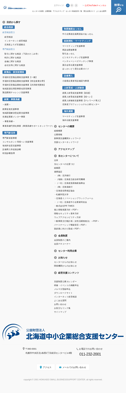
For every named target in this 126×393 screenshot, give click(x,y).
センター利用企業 (67, 251)
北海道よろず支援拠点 (14, 44)
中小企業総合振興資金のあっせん (77, 34)
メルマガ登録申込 (62, 289)
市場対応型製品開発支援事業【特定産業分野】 (24, 81)
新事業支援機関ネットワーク (67, 138)
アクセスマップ (58, 11)
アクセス (47, 367)
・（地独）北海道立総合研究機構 (69, 179)
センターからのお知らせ (65, 262)
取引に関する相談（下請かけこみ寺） (22, 54)
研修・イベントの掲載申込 (66, 285)
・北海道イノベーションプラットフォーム (73, 198)
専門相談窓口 (8, 49)
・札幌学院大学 (61, 194)
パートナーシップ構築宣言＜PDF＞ (70, 225)
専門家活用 (9, 133)
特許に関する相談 (12, 57)
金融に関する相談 (12, 61)
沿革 (56, 160)
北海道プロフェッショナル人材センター (80, 104)
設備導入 (68, 75)
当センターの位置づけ (64, 164)
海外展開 (68, 111)
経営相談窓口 (8, 32)
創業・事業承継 (12, 99)
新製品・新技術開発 (14, 72)
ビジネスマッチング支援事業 (75, 57)
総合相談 (8, 27)
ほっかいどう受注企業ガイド (75, 69)
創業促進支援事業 (10, 109)
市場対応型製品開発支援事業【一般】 (20, 77)
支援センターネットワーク (66, 142)
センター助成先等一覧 (74, 11)
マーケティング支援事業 (73, 46)
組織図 (57, 168)
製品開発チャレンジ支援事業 (15, 92)
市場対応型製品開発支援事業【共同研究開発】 (24, 85)
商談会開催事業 (69, 50)
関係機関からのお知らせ (65, 266)
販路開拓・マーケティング (77, 41)
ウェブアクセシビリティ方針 (67, 217)
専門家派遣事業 (9, 138)
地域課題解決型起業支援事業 (15, 113)
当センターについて (68, 156)
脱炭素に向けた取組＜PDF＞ (67, 229)
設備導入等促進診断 (11, 149)
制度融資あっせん (73, 29)
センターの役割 (38, 11)
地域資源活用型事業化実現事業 (16, 89)
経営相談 (8, 37)
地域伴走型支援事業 (11, 145)
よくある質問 (101, 11)
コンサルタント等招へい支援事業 (17, 142)
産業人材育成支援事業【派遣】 (76, 93)
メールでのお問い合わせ (74, 367)
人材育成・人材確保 (74, 88)
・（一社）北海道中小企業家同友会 (70, 202)
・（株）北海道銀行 (63, 187)
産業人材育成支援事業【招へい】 (77, 97)
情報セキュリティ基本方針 (66, 213)
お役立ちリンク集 (62, 308)
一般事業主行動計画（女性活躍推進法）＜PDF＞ (76, 221)
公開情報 (48, 11)
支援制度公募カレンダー (65, 281)
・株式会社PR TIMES (64, 206)
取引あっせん (68, 54)
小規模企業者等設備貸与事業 (75, 81)
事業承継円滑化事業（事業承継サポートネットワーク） (28, 126)
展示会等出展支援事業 (72, 65)
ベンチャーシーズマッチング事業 (77, 61)
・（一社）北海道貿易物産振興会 (69, 183)
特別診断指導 (8, 153)
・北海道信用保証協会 (64, 191)
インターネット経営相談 (15, 41)
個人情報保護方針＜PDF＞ (66, 210)
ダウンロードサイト (63, 293)
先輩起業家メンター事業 (13, 117)
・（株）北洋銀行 (62, 175)
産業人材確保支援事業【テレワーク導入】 (82, 100)
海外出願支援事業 (70, 120)
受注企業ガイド (89, 11)
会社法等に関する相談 (14, 65)
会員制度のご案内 (62, 240)
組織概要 (58, 131)
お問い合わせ (60, 304)
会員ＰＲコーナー (62, 244)
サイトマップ (60, 312)
